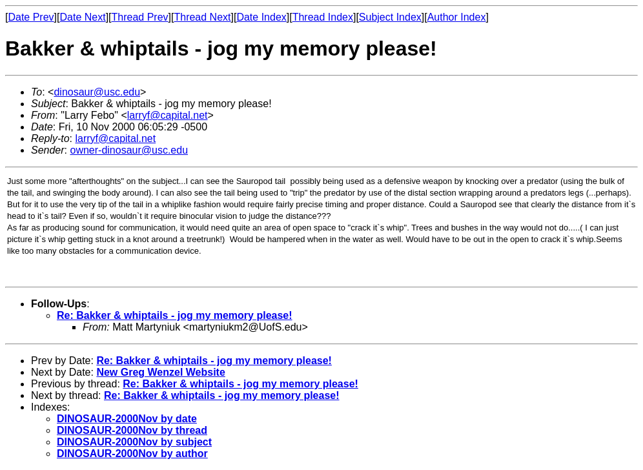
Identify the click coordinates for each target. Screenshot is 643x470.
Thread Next (202, 17)
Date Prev (31, 17)
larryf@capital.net (167, 115)
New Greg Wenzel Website (160, 372)
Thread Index (322, 17)
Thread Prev (140, 17)
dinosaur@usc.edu (97, 92)
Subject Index (390, 17)
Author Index (456, 17)
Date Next (82, 17)
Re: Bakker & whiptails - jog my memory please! (174, 315)
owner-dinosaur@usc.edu (129, 150)
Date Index (261, 17)
